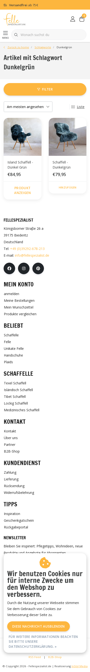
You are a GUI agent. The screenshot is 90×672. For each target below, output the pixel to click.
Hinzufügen (67, 187)
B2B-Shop (55, 657)
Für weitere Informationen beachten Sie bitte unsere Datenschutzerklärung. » (43, 641)
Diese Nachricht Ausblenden (38, 626)
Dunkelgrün (64, 47)
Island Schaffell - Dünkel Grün (20, 165)
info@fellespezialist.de (32, 255)
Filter (45, 89)
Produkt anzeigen (22, 190)
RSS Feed (35, 657)
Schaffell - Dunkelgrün (62, 165)
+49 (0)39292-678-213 (27, 248)
